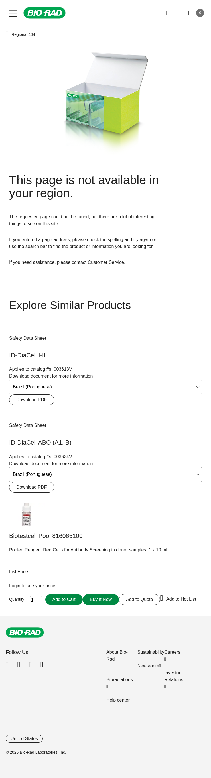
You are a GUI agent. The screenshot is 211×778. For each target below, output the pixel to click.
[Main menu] (13, 13)
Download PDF (31, 399)
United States (24, 738)
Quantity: (17, 599)
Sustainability (150, 652)
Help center (118, 700)
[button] (7, 34)
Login (15, 585)
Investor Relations (173, 676)
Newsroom (148, 665)
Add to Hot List (181, 599)
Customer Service (106, 262)
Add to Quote (139, 599)
